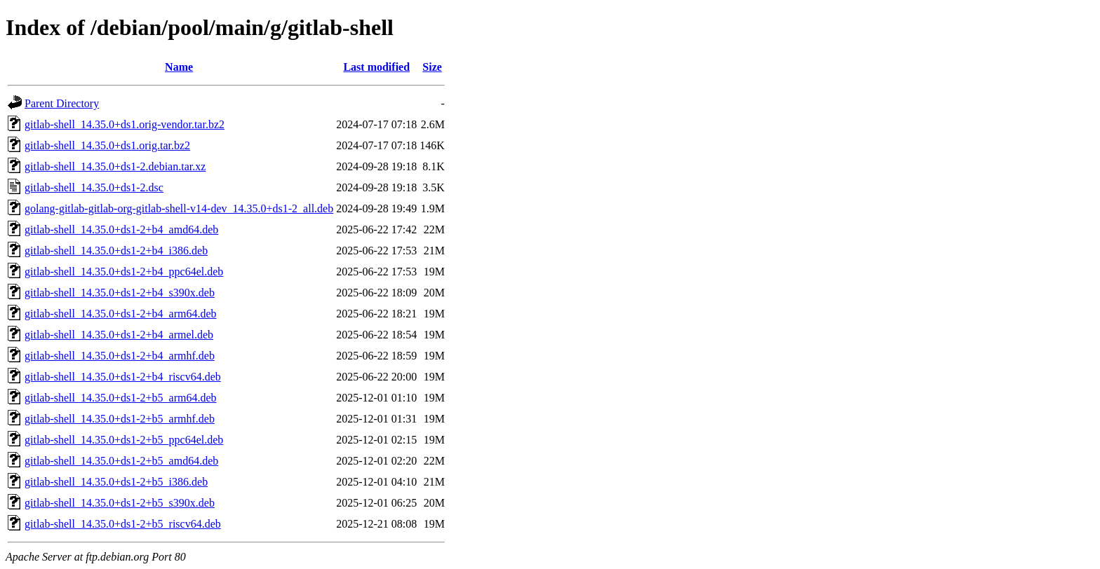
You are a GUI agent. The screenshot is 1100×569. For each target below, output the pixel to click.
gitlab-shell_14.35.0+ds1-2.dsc (94, 187)
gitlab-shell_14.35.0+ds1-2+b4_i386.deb (116, 250)
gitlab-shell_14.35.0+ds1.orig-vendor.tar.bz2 (124, 124)
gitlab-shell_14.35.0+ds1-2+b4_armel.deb (119, 335)
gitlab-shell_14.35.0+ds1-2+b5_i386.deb (116, 482)
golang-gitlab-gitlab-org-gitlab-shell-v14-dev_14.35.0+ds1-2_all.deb (179, 208)
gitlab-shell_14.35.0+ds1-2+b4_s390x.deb (120, 293)
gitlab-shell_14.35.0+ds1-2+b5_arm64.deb (121, 398)
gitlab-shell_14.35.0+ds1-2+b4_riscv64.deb (123, 377)
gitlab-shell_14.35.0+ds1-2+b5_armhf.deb (120, 419)
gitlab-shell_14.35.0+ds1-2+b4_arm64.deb (121, 314)
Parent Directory (62, 103)
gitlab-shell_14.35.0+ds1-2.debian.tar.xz (115, 166)
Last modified (376, 67)
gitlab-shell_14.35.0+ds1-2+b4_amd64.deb (121, 229)
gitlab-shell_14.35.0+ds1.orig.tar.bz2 (107, 145)
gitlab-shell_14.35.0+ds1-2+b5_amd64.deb (121, 461)
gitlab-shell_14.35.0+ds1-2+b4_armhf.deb (120, 356)
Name (179, 67)
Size (432, 67)
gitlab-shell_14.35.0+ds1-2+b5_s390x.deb (120, 503)
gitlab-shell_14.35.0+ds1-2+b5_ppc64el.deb (124, 440)
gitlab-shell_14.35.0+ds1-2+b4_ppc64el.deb (124, 271)
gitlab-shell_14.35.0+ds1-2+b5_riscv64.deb (123, 524)
